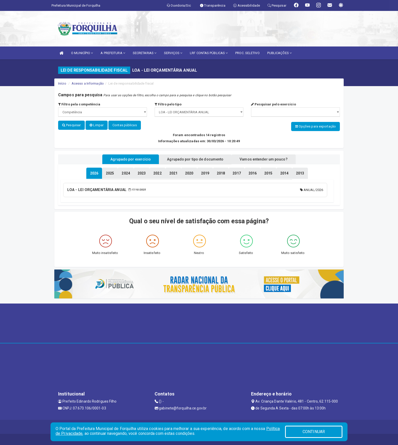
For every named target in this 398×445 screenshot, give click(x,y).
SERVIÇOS (173, 53)
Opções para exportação (315, 126)
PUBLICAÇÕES (279, 53)
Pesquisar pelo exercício (273, 104)
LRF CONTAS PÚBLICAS (209, 53)
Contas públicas (124, 125)
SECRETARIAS (144, 53)
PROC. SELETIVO (247, 53)
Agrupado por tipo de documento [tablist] (195, 158)
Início (62, 83)
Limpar (97, 125)
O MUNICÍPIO (82, 53)
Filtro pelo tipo (168, 104)
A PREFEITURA (113, 53)
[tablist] (94, 172)
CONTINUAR (314, 431)
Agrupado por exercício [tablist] (125, 158)
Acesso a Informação (88, 83)
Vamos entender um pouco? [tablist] (268, 158)
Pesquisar (71, 125)
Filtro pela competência (79, 104)
